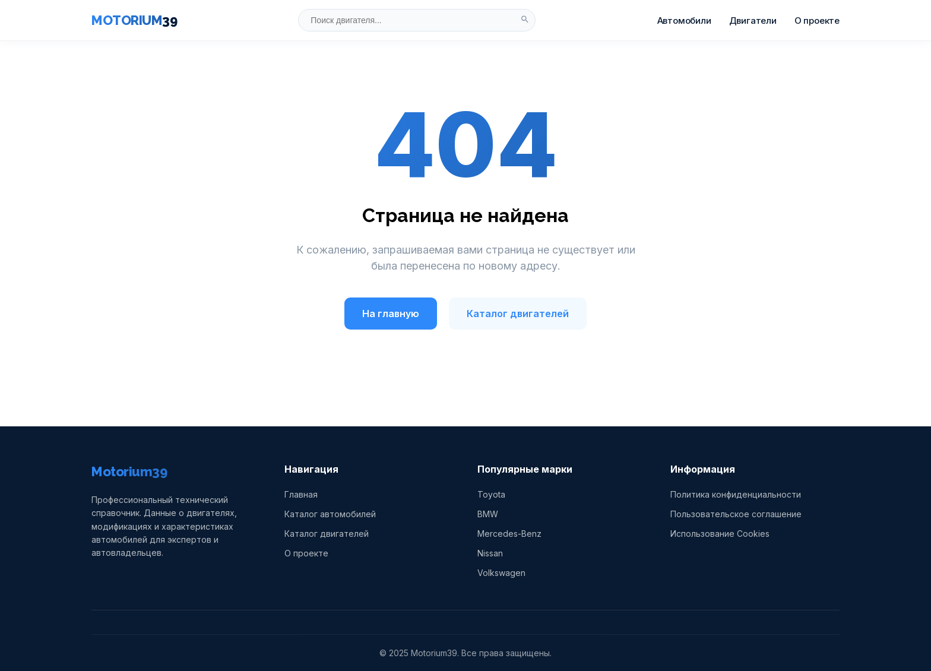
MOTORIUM (134, 20)
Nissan (490, 553)
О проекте (817, 20)
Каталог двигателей (518, 313)
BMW (487, 514)
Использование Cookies (720, 533)
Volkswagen (501, 573)
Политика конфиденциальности (735, 494)
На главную (390, 313)
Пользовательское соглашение (736, 514)
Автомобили (684, 20)
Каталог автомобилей (330, 514)
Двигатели (753, 20)
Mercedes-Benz (509, 533)
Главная (301, 494)
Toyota (491, 494)
